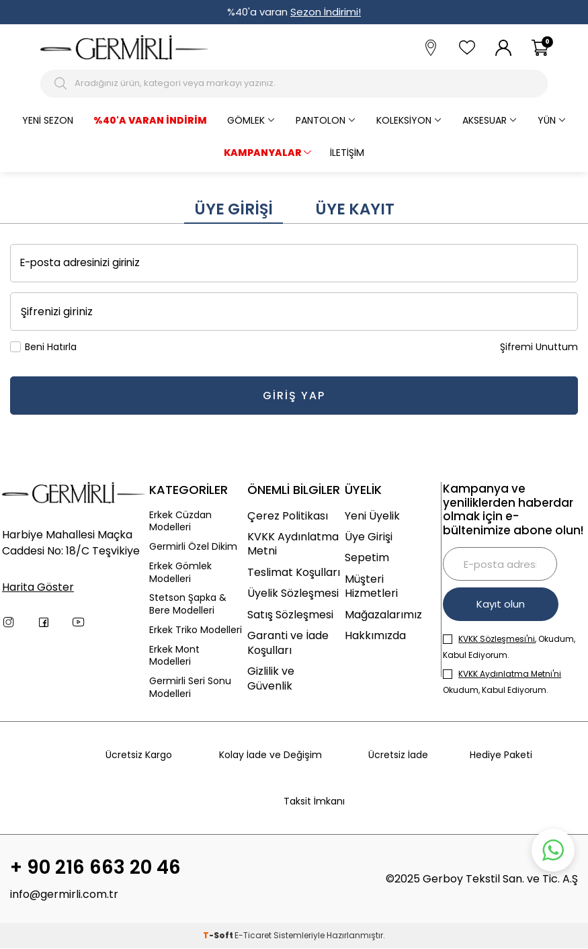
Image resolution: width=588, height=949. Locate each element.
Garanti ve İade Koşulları (288, 642)
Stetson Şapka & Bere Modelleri (187, 604)
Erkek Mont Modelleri (174, 656)
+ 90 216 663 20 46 (95, 867)
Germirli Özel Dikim (193, 546)
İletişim (347, 152)
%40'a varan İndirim (150, 120)
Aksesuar (484, 120)
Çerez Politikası (287, 516)
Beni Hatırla (43, 347)
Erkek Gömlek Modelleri (180, 572)
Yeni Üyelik (372, 516)
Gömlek (246, 120)
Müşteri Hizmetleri (371, 586)
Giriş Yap (294, 395)
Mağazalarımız (383, 615)
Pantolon (320, 120)
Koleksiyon (403, 120)
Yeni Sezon (47, 120)
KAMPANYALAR (263, 152)
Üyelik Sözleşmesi (293, 593)
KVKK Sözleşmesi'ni (496, 639)
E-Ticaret (253, 936)
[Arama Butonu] (62, 83)
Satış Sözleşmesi (290, 615)
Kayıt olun (501, 604)
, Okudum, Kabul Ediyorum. (509, 647)
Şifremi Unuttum (539, 347)
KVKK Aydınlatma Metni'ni (509, 673)
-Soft (219, 936)
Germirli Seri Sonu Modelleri (190, 687)
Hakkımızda (375, 635)
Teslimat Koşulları (293, 572)
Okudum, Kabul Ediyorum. (502, 682)
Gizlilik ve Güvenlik (270, 678)
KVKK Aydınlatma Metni (293, 544)
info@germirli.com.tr (64, 895)
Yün (547, 120)
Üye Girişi (233, 209)
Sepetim (367, 557)
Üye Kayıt (354, 209)
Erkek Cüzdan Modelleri (180, 521)
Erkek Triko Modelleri (195, 630)
